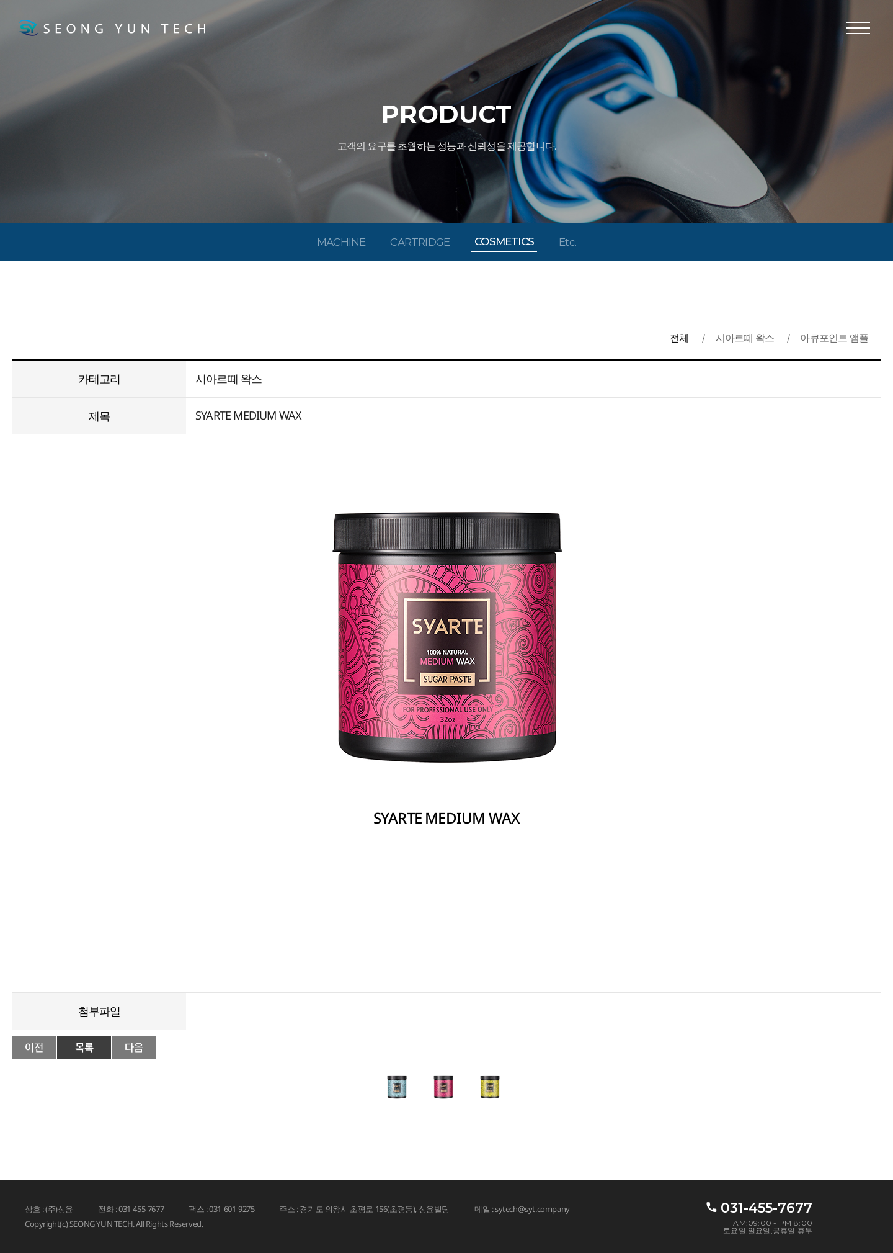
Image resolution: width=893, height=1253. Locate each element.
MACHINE (341, 242)
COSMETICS (504, 241)
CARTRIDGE (420, 242)
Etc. (567, 242)
